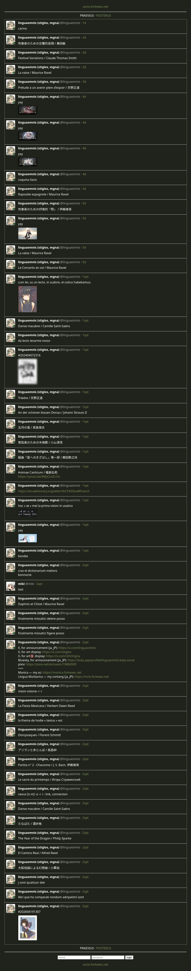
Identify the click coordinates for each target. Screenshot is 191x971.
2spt (85, 565)
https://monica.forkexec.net (62, 672)
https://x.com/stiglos (56, 652)
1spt (85, 277)
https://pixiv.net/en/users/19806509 (51, 664)
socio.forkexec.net (95, 6)
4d (84, 97)
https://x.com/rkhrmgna (63, 656)
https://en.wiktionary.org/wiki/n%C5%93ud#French (54, 491)
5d (84, 189)
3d (84, 82)
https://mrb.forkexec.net (92, 677)
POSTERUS (103, 15)
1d (84, 23)
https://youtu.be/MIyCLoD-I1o (39, 476)
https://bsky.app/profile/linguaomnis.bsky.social (101, 660)
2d (84, 37)
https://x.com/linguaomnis (77, 648)
